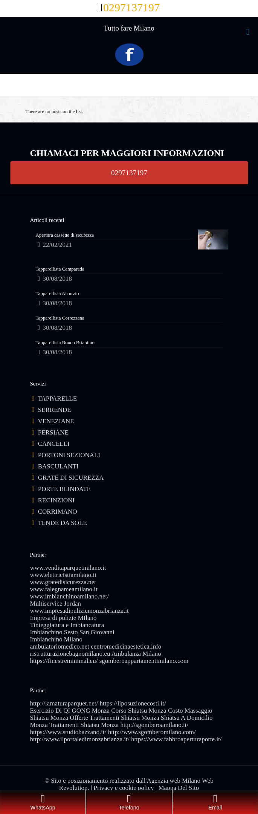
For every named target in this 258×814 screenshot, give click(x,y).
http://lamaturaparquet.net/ (64, 703)
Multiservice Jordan (55, 603)
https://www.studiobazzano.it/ (68, 732)
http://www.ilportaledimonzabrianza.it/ (80, 739)
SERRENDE (54, 409)
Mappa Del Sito (179, 787)
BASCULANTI (58, 466)
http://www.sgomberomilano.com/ (152, 732)
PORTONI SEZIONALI (69, 455)
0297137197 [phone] (131, 7)
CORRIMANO (57, 511)
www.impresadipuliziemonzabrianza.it (79, 610)
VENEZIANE (56, 421)
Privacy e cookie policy (124, 787)
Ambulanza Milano (136, 653)
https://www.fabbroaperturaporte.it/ (176, 739)
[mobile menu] (247, 32)
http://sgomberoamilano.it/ (154, 724)
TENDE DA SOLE (62, 522)
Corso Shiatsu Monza (138, 710)
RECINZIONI (56, 500)
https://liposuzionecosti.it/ (133, 703)
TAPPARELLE (57, 398)
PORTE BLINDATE (64, 489)
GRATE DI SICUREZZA (71, 477)
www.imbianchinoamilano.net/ (69, 596)
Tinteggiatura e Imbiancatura (67, 625)
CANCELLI (54, 443)
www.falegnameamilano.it (64, 589)
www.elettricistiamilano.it (63, 574)
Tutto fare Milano (129, 28)
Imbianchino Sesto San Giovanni (72, 632)
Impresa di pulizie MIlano (63, 617)
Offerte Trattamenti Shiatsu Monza (114, 717)
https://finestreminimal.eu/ (64, 660)
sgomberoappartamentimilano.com (144, 660)
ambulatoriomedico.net (59, 646)
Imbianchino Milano (56, 639)
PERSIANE (53, 432)
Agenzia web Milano (174, 780)
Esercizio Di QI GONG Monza (70, 710)
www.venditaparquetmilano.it (68, 567)
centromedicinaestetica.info (126, 646)
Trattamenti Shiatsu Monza (84, 724)
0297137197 (129, 172)
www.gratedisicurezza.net (63, 582)
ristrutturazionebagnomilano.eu (70, 653)
